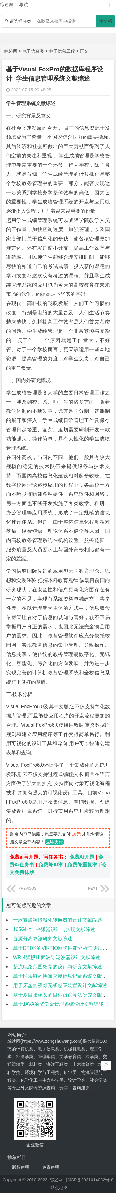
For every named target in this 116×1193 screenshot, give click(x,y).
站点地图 (59, 1187)
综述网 (10, 51)
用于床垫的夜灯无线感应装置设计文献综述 (60, 985)
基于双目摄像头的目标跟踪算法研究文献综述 (62, 995)
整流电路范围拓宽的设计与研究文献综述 (57, 966)
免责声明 (50, 1167)
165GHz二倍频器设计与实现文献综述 (54, 929)
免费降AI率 (50, 864)
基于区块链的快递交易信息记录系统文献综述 (62, 976)
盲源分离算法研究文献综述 (42, 938)
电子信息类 (33, 51)
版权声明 (20, 1167)
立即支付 (54, 841)
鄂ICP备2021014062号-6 (89, 1179)
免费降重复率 (82, 864)
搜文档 (105, 21)
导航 (23, 4)
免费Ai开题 (82, 857)
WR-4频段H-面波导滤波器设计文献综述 (56, 957)
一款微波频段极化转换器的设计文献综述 (57, 919)
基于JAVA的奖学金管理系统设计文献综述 (58, 1004)
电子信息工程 (62, 51)
